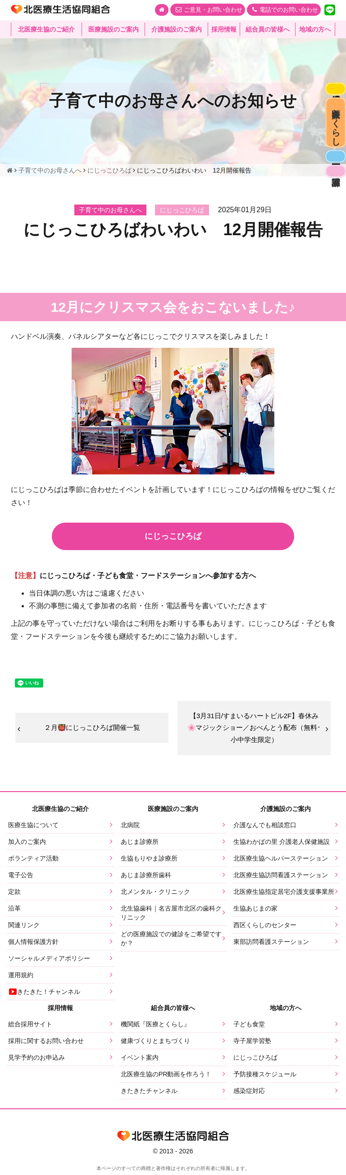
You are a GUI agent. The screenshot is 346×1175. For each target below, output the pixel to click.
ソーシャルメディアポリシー (49, 961)
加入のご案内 (27, 844)
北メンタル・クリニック (155, 894)
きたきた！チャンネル (44, 994)
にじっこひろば (255, 1060)
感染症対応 (333, 91)
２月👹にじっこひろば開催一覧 (92, 729)
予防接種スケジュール (264, 1077)
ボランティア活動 (33, 861)
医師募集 (333, 182)
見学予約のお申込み (36, 1060)
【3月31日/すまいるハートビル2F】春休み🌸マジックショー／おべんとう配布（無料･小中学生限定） (254, 729)
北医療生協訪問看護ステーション (280, 877)
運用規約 (20, 977)
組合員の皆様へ (268, 29)
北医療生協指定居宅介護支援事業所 (283, 894)
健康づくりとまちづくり (155, 1043)
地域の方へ (315, 29)
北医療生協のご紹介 (46, 29)
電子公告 (20, 877)
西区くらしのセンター (264, 927)
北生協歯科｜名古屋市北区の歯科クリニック (171, 915)
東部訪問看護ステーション (271, 944)
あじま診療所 (140, 844)
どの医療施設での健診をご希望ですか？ (171, 941)
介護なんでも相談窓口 (264, 827)
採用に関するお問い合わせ (46, 1043)
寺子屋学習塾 (252, 1043)
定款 (14, 894)
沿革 (14, 911)
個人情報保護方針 (33, 944)
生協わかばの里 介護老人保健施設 (281, 844)
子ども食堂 (249, 1027)
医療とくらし (334, 137)
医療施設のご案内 (113, 29)
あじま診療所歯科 (146, 877)
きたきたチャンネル (149, 1094)
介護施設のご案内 (176, 29)
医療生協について (33, 827)
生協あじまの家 (255, 911)
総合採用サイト (30, 1027)
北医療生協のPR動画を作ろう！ (166, 1077)
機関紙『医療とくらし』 (155, 1027)
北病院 (130, 827)
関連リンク (24, 927)
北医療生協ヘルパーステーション (280, 861)
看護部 (333, 204)
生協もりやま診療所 (149, 861)
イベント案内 (140, 1060)
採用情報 (224, 29)
